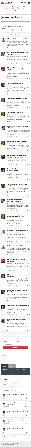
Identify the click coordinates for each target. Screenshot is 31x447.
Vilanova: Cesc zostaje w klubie (16, 155)
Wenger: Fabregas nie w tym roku (17, 141)
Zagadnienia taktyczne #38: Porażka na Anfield (17, 412)
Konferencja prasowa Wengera (16, 246)
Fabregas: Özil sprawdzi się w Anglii (18, 39)
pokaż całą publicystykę (9, 436)
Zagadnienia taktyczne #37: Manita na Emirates (17, 429)
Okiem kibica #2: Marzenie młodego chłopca (16, 420)
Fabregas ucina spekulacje (15, 112)
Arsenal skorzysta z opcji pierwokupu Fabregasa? (14, 200)
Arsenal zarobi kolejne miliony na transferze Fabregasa (17, 231)
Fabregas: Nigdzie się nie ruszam (17, 98)
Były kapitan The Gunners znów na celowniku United (17, 169)
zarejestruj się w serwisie (12, 355)
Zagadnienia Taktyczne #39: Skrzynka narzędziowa (17, 395)
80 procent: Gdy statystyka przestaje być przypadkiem (16, 403)
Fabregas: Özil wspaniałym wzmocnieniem (15, 84)
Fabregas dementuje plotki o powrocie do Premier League (16, 215)
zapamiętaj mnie (8, 344)
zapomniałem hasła (10, 353)
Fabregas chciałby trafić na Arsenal (18, 305)
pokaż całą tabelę (7, 373)
